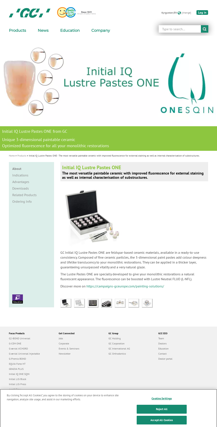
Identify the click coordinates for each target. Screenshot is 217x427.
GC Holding (114, 338)
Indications (20, 175)
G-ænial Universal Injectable (24, 353)
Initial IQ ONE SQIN (19, 374)
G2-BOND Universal (19, 338)
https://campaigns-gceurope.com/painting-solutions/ (125, 286)
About (16, 168)
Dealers (162, 343)
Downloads (20, 188)
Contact (162, 353)
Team (161, 338)
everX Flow (15, 389)
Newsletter (65, 353)
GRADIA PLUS (16, 368)
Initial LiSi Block (17, 379)
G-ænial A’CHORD (18, 348)
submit (204, 29)
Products (21, 155)
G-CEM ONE (15, 343)
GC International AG (119, 348)
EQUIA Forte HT (17, 363)
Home (12, 155)
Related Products (24, 195)
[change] (186, 12)
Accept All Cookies (161, 422)
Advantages (20, 182)
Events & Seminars (69, 348)
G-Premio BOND (17, 358)
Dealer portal (165, 358)
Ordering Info (22, 201)
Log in (202, 12)
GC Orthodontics (117, 353)
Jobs (61, 338)
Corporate (64, 343)
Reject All (161, 411)
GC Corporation (116, 343)
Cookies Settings (162, 401)
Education (17, 298)
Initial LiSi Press (17, 384)
